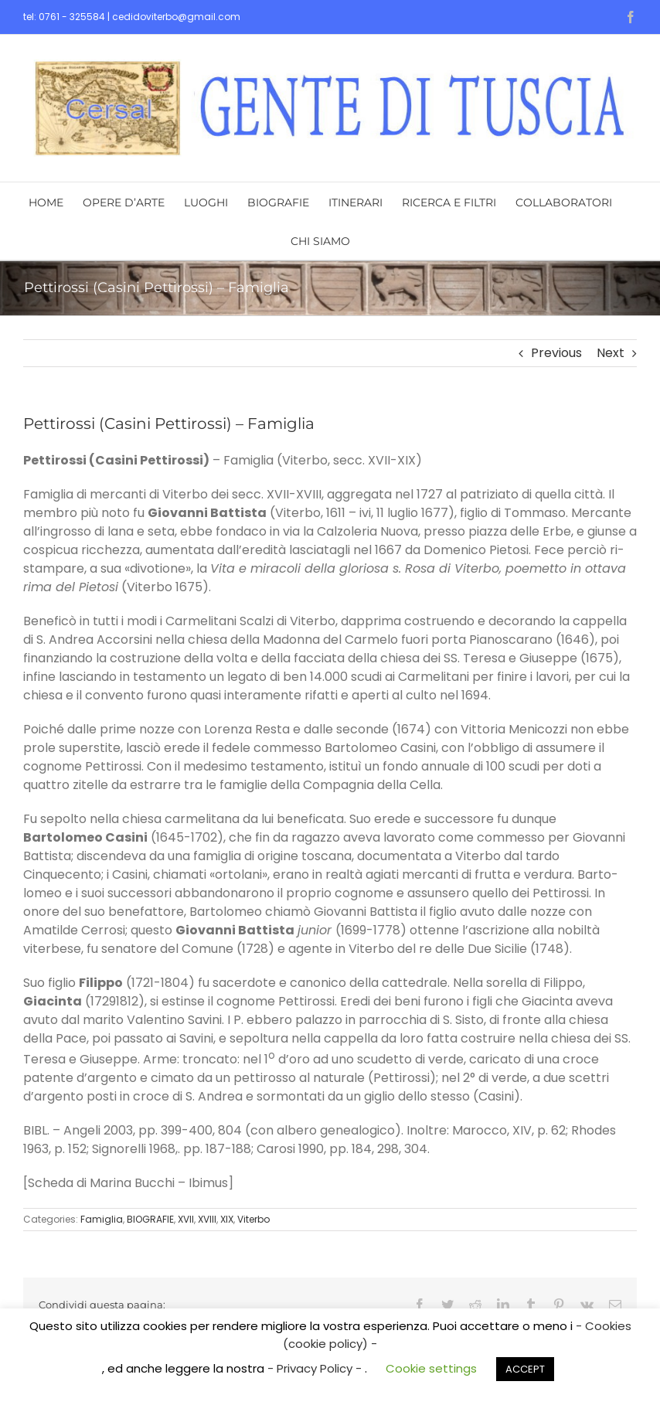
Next (610, 353)
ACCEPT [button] (525, 1369)
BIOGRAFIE (150, 1219)
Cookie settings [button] (431, 1368)
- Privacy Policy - (316, 1368)
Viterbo (253, 1219)
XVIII (207, 1219)
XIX (226, 1219)
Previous (556, 353)
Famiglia (101, 1219)
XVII (186, 1219)
